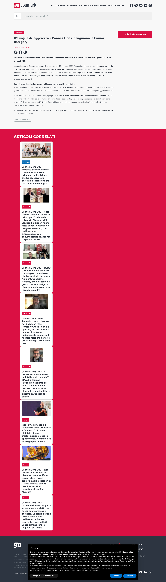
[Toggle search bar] (17, 16)
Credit (135, 561)
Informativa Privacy (137, 550)
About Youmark (116, 5)
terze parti (65, 557)
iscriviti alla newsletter (135, 34)
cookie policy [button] (102, 554)
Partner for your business (92, 5)
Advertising (137, 545)
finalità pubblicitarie (43, 561)
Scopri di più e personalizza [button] (43, 576)
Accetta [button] (130, 576)
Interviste (72, 5)
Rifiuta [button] (116, 576)
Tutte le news (58, 5)
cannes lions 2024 (22, 120)
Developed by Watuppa (22, 573)
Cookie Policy (138, 556)
